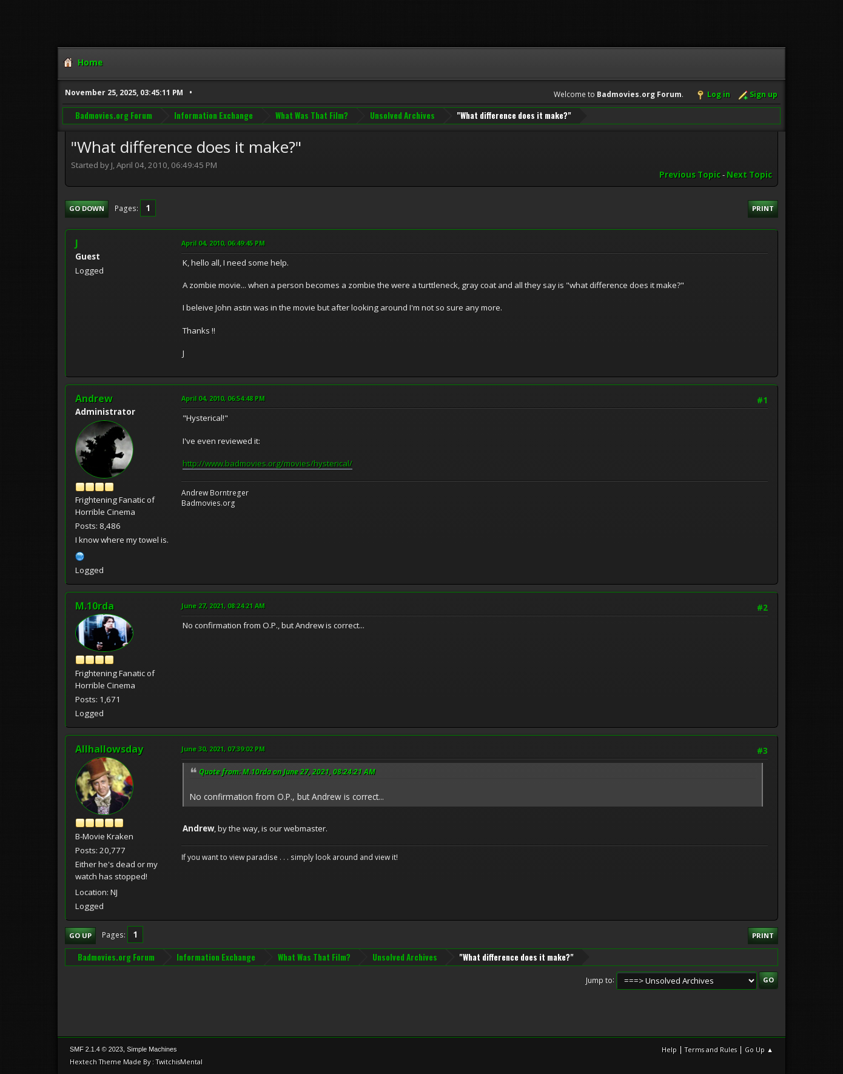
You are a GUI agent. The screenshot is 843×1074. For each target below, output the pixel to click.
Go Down (86, 208)
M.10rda (94, 606)
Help (669, 1049)
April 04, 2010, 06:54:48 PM (223, 398)
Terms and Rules (711, 1049)
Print (763, 208)
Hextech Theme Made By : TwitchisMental (136, 1061)
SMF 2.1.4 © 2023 (96, 1049)
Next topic (749, 174)
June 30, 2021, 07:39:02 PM (223, 748)
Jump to (599, 980)
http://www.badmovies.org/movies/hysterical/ (267, 463)
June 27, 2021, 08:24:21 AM (223, 605)
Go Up (80, 935)
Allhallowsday (109, 749)
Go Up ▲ (759, 1049)
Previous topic (689, 174)
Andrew (94, 398)
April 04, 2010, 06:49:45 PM (223, 242)
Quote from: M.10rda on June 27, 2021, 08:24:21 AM (287, 772)
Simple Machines (151, 1049)
